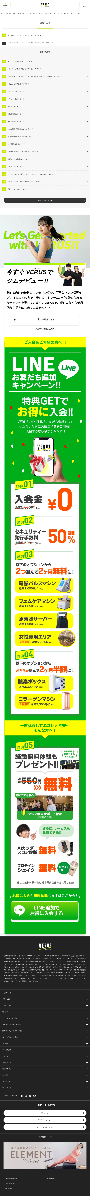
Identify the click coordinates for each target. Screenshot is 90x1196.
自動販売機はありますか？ (17, 114)
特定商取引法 (10, 1183)
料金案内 (5, 1012)
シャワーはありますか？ (16, 91)
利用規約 (51, 1179)
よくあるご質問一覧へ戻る (45, 200)
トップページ (6, 993)
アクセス (5, 1056)
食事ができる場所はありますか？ (19, 159)
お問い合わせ (6, 1063)
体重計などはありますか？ (17, 121)
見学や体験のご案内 (45, 329)
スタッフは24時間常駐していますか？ (21, 61)
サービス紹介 (6, 1050)
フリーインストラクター (45, 1127)
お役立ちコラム (7, 1069)
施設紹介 (5, 1044)
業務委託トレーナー (45, 1120)
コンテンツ (6, 1082)
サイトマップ (6, 1088)
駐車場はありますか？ (15, 166)
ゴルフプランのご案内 (10, 1037)
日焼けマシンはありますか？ (17, 189)
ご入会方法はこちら (45, 320)
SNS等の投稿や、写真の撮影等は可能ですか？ (24, 151)
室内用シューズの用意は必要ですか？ (21, 136)
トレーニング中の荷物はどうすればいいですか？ (24, 69)
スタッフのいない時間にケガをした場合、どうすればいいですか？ (30, 174)
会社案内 (5, 1075)
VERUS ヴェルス (45, 5)
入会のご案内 (6, 1006)
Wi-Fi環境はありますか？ (16, 144)
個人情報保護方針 (11, 1179)
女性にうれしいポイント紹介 (12, 1031)
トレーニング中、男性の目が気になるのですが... (24, 182)
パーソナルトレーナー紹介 (11, 1025)
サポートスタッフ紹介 (10, 1018)
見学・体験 (6, 999)
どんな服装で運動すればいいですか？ (21, 129)
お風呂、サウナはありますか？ (18, 84)
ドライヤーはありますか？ (17, 99)
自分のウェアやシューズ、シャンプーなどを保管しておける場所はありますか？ (35, 76)
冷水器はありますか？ (15, 106)
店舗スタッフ (45, 1113)
